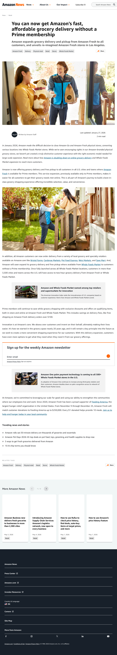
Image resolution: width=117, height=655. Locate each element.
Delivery (28, 51)
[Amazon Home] (13, 4)
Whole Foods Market (66, 51)
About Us (44, 4)
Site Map (8, 621)
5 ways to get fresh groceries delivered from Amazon (29, 441)
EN (7, 604)
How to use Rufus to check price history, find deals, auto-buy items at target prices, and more (71, 523)
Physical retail (38, 51)
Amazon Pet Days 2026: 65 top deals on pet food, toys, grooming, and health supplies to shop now (49, 437)
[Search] (103, 4)
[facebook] (7, 636)
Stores (54, 51)
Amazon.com (12, 583)
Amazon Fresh (17, 51)
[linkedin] (84, 636)
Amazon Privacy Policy (14, 361)
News (28, 4)
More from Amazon (13, 630)
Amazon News (11, 564)
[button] (33, 5)
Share (100, 51)
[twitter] (58, 636)
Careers (9, 611)
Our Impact (62, 4)
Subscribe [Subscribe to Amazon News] (81, 4)
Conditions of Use (19, 644)
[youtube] (109, 636)
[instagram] (33, 636)
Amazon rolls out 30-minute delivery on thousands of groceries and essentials (40, 432)
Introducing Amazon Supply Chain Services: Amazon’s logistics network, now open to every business (43, 523)
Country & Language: (12, 601)
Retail (10, 15)
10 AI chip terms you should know (20, 445)
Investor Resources (14, 592)
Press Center (11, 573)
